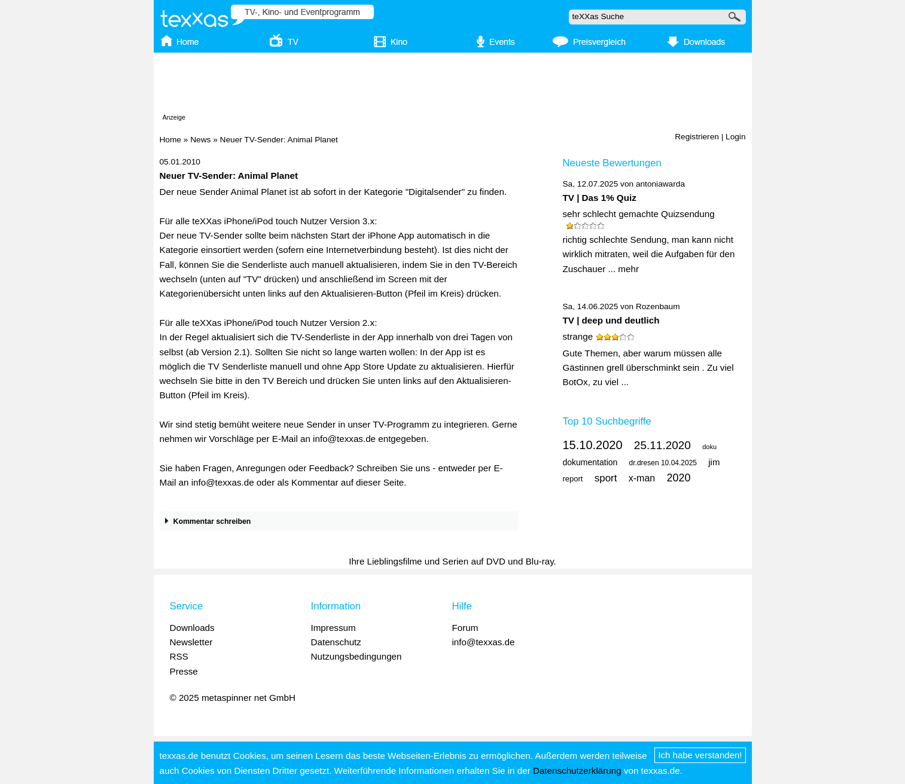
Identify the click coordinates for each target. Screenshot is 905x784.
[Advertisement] (453, 85)
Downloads (192, 628)
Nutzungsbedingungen (356, 656)
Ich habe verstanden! (700, 755)
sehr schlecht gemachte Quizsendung (639, 214)
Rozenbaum (658, 306)
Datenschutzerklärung (577, 770)
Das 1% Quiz (609, 198)
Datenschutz (336, 642)
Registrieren (697, 136)
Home (170, 139)
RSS (179, 656)
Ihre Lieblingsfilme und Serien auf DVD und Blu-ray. (452, 561)
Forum (465, 628)
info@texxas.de (483, 642)
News (200, 139)
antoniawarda (660, 183)
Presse (184, 671)
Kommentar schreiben (205, 522)
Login (735, 136)
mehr (628, 269)
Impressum (333, 628)
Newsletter (191, 642)
